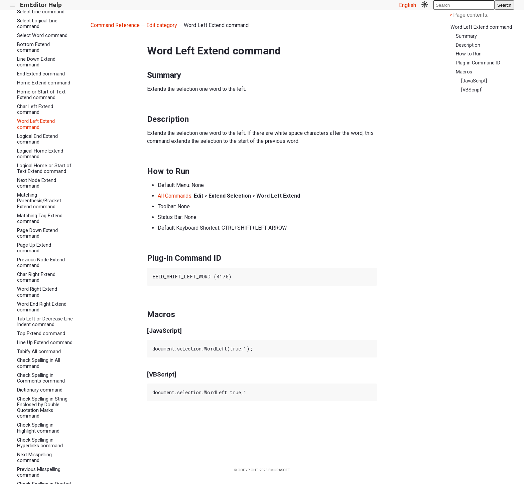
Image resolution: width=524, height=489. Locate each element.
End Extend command (41, 74)
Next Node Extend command (36, 183)
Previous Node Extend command (41, 262)
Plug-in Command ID (478, 63)
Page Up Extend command (34, 248)
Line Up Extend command (45, 342)
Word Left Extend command (36, 124)
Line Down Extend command (36, 62)
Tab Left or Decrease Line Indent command (45, 321)
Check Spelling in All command (38, 363)
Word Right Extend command (37, 292)
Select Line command (40, 12)
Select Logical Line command (37, 23)
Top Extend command (41, 333)
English (407, 5)
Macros (464, 72)
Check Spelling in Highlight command (38, 428)
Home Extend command (43, 83)
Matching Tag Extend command (39, 218)
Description (468, 45)
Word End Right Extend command (42, 307)
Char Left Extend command (35, 109)
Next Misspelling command (34, 457)
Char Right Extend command (36, 277)
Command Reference (115, 25)
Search (504, 5)
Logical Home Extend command (40, 154)
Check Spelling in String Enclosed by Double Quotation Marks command (42, 407)
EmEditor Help (41, 5)
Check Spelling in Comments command (41, 378)
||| (13, 5)
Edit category (161, 25)
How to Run (469, 54)
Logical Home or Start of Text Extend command (44, 168)
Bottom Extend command (33, 47)
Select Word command (42, 35)
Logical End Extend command (37, 139)
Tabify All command (39, 351)
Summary (466, 36)
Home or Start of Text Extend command (41, 94)
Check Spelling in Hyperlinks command (40, 443)
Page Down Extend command (37, 233)
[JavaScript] (474, 81)
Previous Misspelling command (38, 472)
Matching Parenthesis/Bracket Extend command (39, 201)
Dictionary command (39, 390)
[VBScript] (472, 90)
